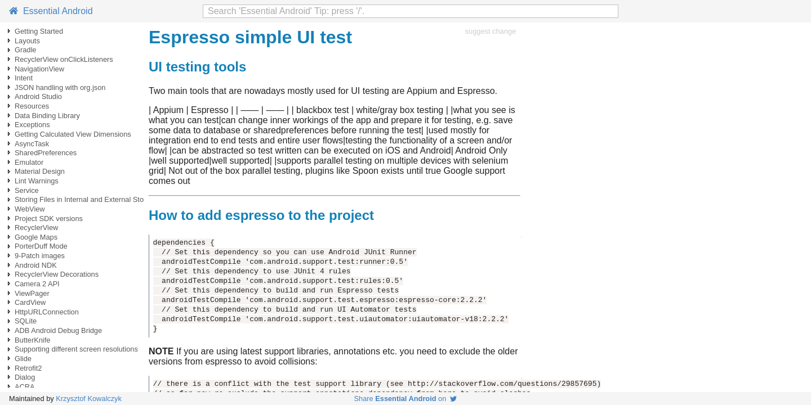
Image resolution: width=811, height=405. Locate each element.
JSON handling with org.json (60, 87)
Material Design (40, 171)
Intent (24, 78)
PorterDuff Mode (41, 246)
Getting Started (39, 31)
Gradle (25, 50)
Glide (23, 358)
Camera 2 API (37, 284)
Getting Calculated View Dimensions (73, 134)
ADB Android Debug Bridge (58, 330)
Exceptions (32, 124)
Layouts (27, 41)
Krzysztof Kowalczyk (89, 398)
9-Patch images (40, 255)
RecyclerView (36, 227)
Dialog (25, 377)
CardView (30, 302)
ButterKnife (32, 340)
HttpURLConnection (47, 312)
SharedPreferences (46, 152)
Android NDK (36, 265)
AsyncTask (32, 144)
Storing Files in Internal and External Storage (86, 199)
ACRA (25, 386)
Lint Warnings (37, 181)
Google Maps (36, 237)
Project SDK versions (49, 218)
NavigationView (39, 69)
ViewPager (32, 293)
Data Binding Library (47, 115)
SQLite (26, 321)
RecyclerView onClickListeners (64, 59)
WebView (30, 209)
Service (27, 190)
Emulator (29, 162)
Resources (32, 106)
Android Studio (38, 96)
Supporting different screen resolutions (76, 349)
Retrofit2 (28, 368)
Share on (405, 398)
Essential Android (51, 11)
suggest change (490, 31)
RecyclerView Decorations (57, 274)
